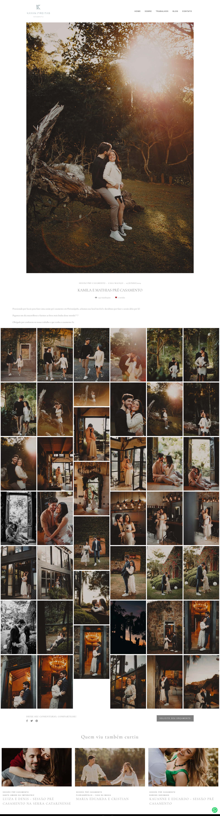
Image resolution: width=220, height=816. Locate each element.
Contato (187, 11)
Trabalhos (162, 11)
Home (138, 11)
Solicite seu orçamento (175, 718)
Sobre (148, 11)
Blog (175, 11)
